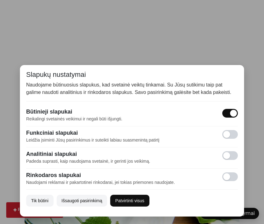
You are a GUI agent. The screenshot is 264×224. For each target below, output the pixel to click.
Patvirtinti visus (129, 200)
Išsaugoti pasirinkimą (82, 200)
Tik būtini (40, 200)
